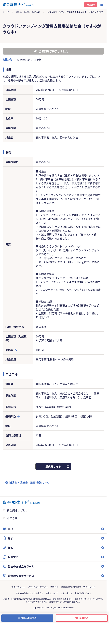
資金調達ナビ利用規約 (71, 586)
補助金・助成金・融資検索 (28, 12)
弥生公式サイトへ (83, 593)
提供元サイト (53, 466)
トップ (6, 12)
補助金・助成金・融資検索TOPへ (29, 483)
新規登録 (91, 4)
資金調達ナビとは (17, 510)
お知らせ (12, 518)
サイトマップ (89, 586)
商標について (52, 593)
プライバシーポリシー (38, 586)
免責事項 (54, 586)
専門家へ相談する (27, 618)
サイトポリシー (18, 586)
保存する (83, 618)
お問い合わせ (66, 593)
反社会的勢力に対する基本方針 (29, 593)
